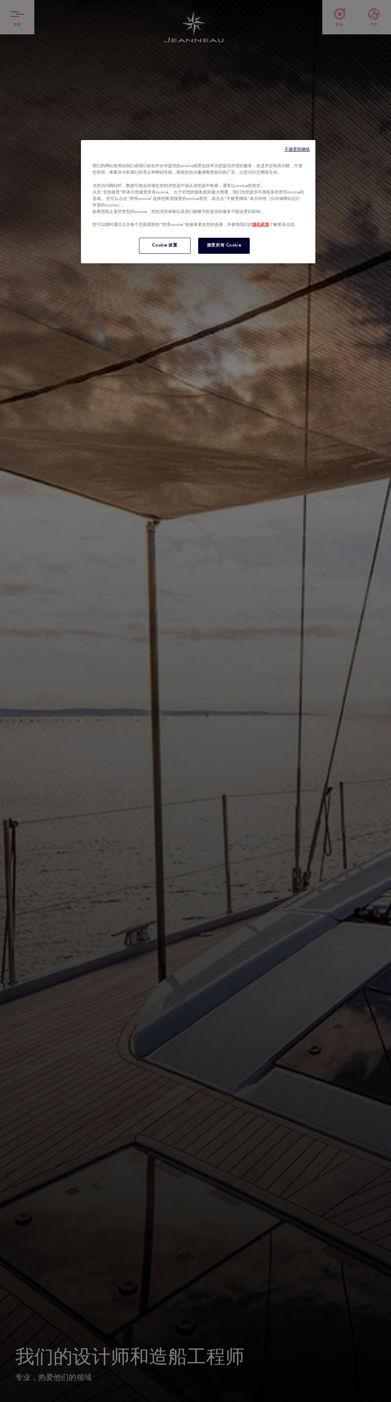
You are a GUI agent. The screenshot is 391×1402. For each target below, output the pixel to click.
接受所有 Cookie (224, 245)
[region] (198, 201)
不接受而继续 (297, 149)
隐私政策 (260, 224)
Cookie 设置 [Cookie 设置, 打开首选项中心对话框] (164, 245)
